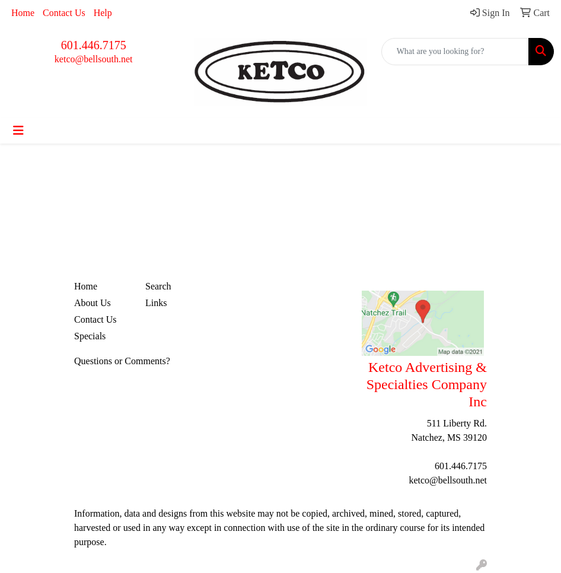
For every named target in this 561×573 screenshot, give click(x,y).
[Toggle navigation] (18, 130)
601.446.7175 (93, 45)
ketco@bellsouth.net (94, 59)
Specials (90, 336)
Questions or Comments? (122, 361)
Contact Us (64, 13)
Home (22, 13)
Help (103, 13)
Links (156, 303)
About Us (92, 303)
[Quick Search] (455, 51)
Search (158, 286)
